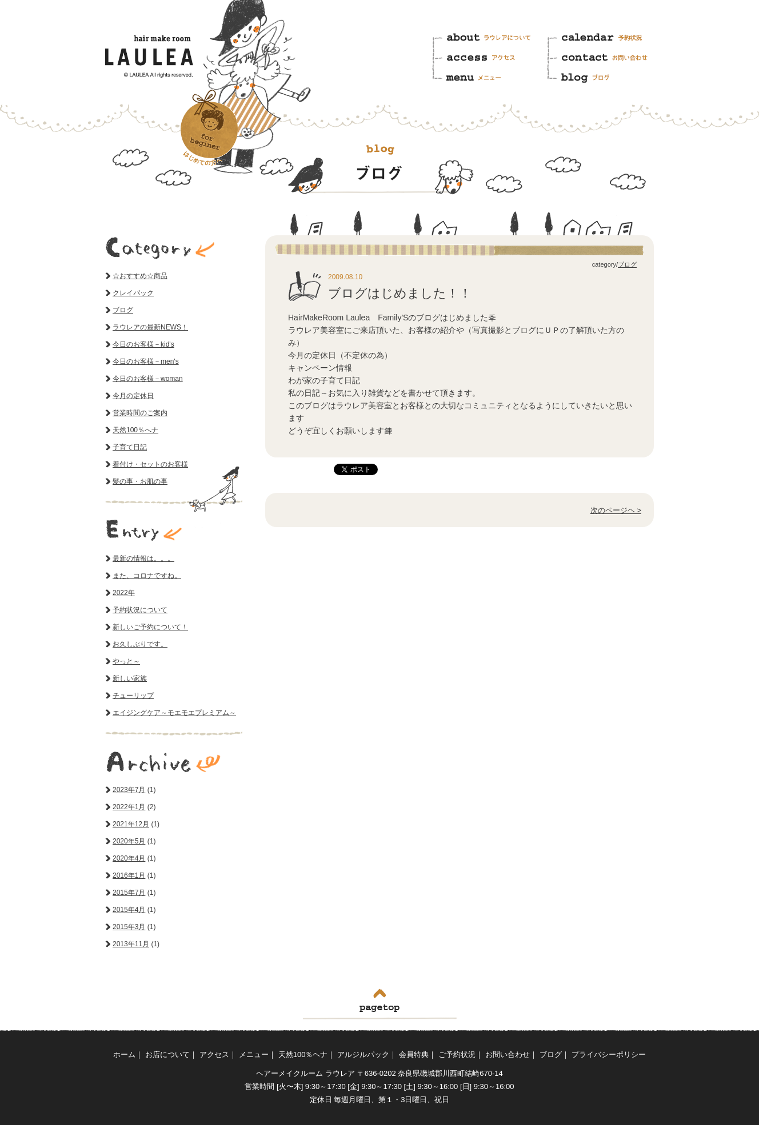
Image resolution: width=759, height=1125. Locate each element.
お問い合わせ (604, 58)
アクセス (489, 58)
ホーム (124, 1054)
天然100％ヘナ (303, 1054)
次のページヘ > (615, 510)
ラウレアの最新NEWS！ (150, 327)
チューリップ (133, 696)
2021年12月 (131, 824)
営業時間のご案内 (140, 413)
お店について (167, 1054)
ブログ (604, 76)
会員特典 (414, 1054)
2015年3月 (129, 927)
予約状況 (604, 40)
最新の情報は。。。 (143, 558)
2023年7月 (129, 790)
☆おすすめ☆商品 (140, 276)
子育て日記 (130, 447)
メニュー (489, 76)
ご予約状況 (457, 1054)
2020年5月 (129, 841)
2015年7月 (129, 893)
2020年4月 (129, 858)
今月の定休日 (133, 396)
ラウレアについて (489, 40)
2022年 (124, 593)
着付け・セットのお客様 (150, 464)
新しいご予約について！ (150, 627)
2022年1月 (129, 807)
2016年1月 (129, 875)
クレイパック (133, 293)
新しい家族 (130, 678)
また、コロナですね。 (147, 576)
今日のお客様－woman (148, 379)
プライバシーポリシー (609, 1054)
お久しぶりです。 (140, 644)
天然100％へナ (135, 430)
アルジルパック (363, 1054)
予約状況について (140, 610)
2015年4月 (129, 910)
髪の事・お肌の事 (140, 481)
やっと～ (126, 661)
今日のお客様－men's (146, 361)
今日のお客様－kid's (143, 344)
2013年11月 (131, 944)
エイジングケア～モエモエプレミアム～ (174, 713)
